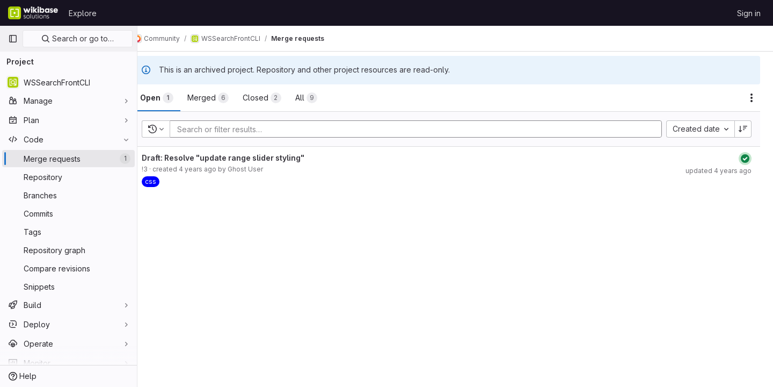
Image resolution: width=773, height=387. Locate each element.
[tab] (174, 97)
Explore (83, 13)
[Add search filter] (427, 129)
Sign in (749, 13)
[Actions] (751, 97)
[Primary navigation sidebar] (12, 38)
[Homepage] (33, 13)
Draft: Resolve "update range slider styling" (240, 157)
